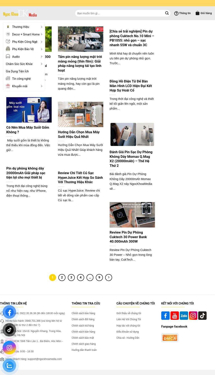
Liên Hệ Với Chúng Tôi (129, 319)
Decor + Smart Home (25, 34)
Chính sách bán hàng (83, 331)
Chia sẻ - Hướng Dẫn (128, 337)
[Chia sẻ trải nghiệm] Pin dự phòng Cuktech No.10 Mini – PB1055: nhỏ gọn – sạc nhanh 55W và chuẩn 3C (132, 38)
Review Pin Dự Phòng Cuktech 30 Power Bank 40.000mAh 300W (128, 236)
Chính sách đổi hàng (83, 319)
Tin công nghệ (18, 78)
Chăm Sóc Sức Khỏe (25, 64)
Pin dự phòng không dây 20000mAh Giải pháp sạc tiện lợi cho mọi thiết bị (25, 172)
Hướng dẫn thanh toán (84, 350)
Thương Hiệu (25, 27)
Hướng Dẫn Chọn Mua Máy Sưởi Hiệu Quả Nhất (79, 134)
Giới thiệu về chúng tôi (129, 313)
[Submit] (166, 13)
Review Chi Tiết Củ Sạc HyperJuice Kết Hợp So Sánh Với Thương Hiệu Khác (80, 177)
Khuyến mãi (25, 86)
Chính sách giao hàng (84, 343)
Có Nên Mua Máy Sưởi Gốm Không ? (27, 129)
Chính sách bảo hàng (83, 313)
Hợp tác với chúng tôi (128, 325)
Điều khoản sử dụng (128, 331)
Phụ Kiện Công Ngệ (25, 41)
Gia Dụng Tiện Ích (17, 71)
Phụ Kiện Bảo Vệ (25, 49)
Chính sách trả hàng (83, 325)
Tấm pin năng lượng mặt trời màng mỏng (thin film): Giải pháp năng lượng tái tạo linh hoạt (80, 63)
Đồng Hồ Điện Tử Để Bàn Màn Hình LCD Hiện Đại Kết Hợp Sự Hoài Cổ (131, 85)
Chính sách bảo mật (83, 337)
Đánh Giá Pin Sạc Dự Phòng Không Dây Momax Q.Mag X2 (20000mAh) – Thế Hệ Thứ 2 (131, 159)
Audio (25, 56)
